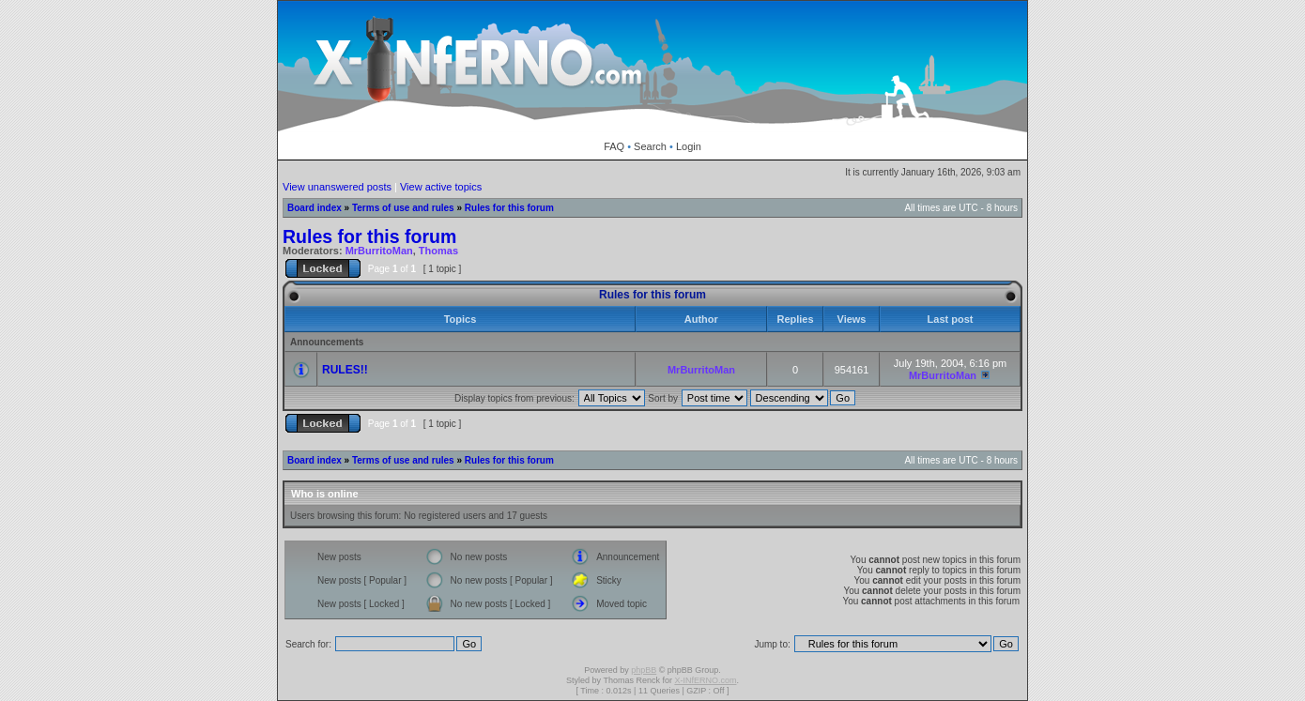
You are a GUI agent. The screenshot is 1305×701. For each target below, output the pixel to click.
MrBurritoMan (379, 250)
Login (688, 146)
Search (650, 146)
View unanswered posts (337, 186)
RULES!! (345, 369)
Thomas (438, 250)
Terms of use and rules (403, 208)
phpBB (643, 670)
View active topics (441, 186)
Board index (314, 208)
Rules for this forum (509, 208)
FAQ (614, 146)
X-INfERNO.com (705, 680)
